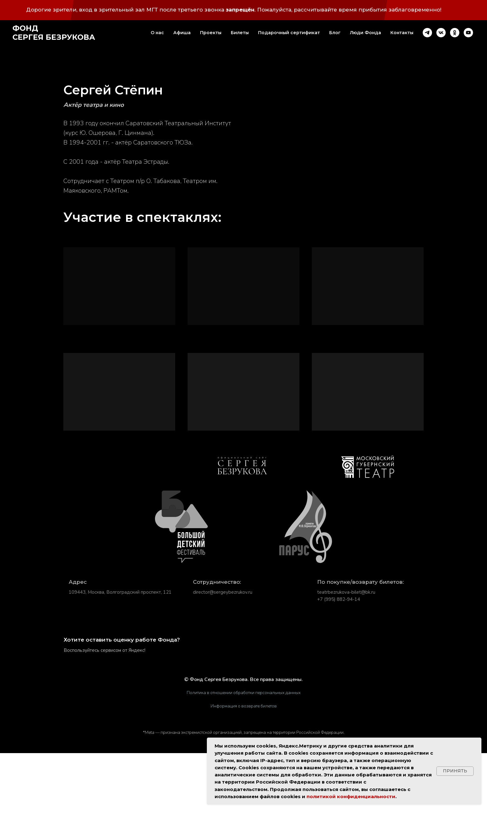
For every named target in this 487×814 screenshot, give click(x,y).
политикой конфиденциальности (351, 796)
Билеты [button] (240, 32)
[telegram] (427, 32)
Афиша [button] (182, 32)
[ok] (454, 32)
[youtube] (468, 32)
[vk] (441, 32)
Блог (335, 32)
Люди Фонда (365, 32)
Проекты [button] (210, 32)
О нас (157, 32)
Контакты (401, 32)
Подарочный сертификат (289, 32)
